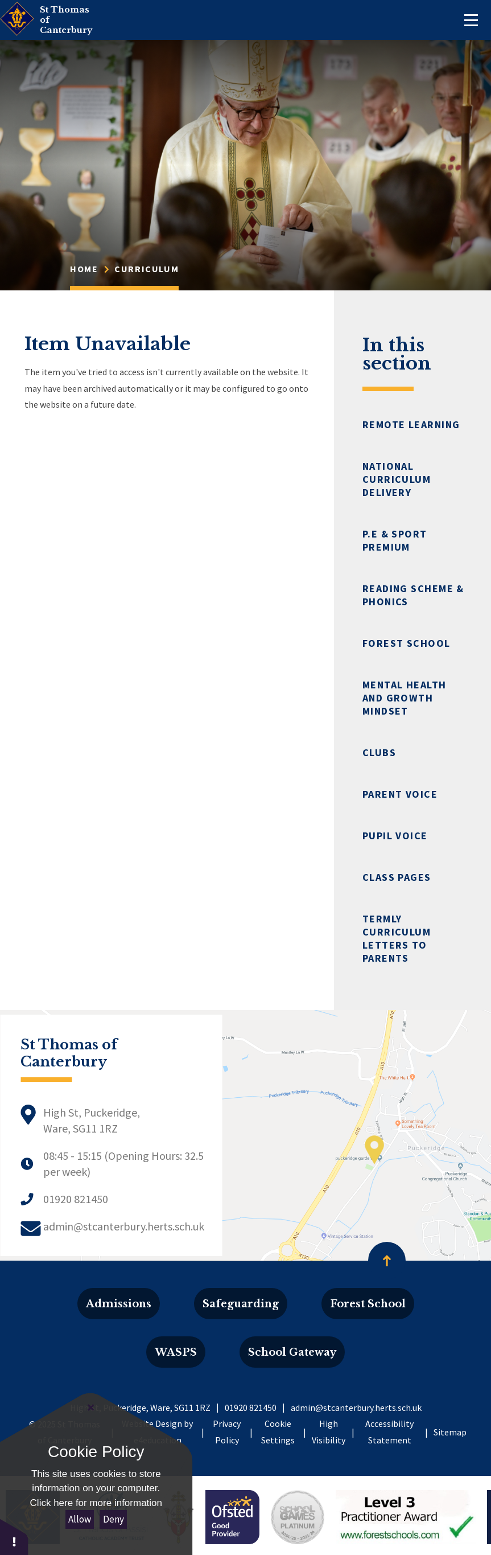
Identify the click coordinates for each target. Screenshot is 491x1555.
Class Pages (396, 877)
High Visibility (328, 1432)
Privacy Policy (227, 1432)
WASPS (176, 1352)
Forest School (406, 643)
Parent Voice (400, 794)
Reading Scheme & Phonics (413, 595)
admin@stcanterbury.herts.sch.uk (123, 1226)
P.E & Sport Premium (394, 540)
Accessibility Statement (389, 1432)
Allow (79, 1519)
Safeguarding (241, 1304)
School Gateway (292, 1352)
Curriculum (146, 268)
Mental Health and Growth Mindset (404, 697)
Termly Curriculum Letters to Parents (396, 938)
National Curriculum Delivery (396, 479)
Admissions (118, 1304)
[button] (14, 1536)
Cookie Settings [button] (278, 1432)
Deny (113, 1519)
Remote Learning (411, 424)
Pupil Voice (395, 835)
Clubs (379, 752)
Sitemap (450, 1432)
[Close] (91, 1407)
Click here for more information (96, 1502)
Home (84, 268)
